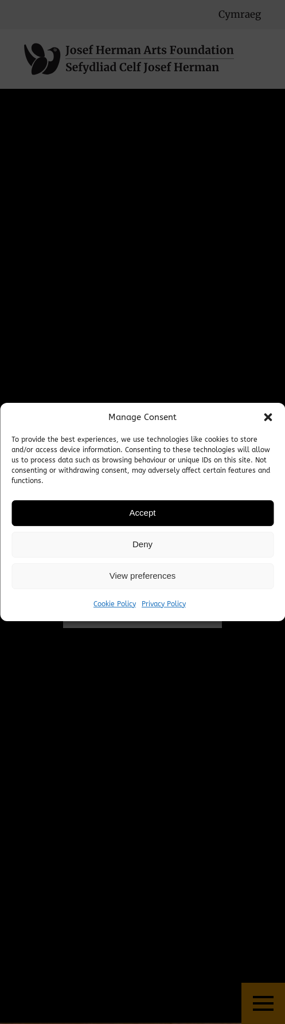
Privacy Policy (164, 604)
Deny (142, 544)
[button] (268, 417)
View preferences (143, 575)
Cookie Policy (114, 604)
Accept (143, 512)
